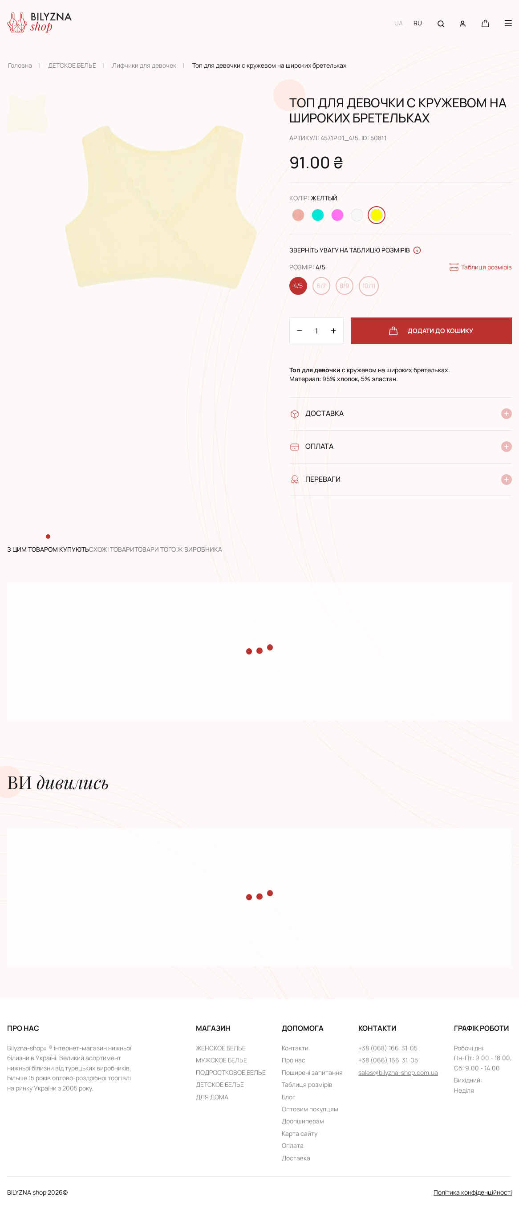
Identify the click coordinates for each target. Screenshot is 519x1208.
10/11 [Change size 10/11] (368, 285)
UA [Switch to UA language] (398, 23)
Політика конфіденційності (473, 1192)
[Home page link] (39, 23)
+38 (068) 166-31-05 (388, 1048)
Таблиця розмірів (480, 267)
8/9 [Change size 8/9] (344, 285)
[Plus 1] (299, 330)
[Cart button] (485, 23)
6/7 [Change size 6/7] (321, 285)
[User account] (463, 23)
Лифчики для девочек (144, 65)
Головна (20, 65)
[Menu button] (508, 23)
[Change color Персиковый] (298, 215)
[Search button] (441, 23)
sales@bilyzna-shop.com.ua (398, 1072)
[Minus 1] (333, 330)
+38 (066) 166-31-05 (388, 1060)
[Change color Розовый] (337, 215)
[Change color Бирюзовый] (318, 215)
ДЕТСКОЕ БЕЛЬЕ (72, 65)
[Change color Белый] (357, 215)
